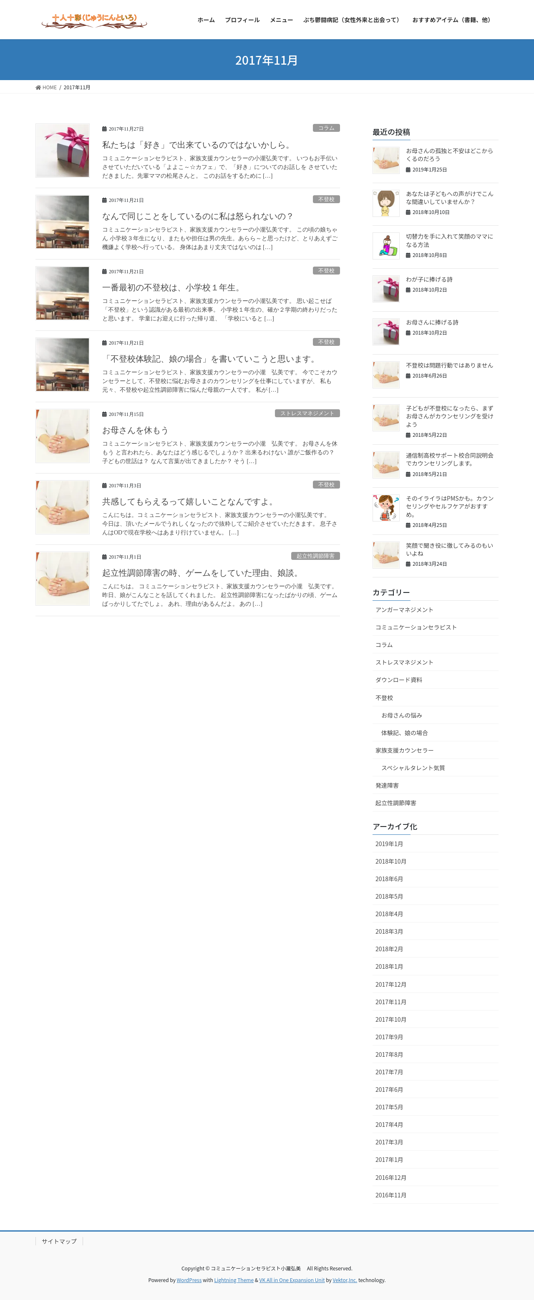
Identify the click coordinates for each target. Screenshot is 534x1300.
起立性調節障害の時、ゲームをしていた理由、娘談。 (202, 572)
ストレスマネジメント (307, 413)
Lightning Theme (234, 1279)
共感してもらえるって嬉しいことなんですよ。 (189, 501)
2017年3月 (389, 1142)
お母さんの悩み (401, 715)
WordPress (189, 1279)
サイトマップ (59, 1241)
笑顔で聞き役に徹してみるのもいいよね (449, 549)
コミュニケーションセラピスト (416, 627)
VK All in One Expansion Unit (292, 1279)
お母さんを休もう (135, 430)
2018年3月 (389, 931)
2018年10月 (391, 861)
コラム (326, 128)
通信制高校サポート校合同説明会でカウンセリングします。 (450, 459)
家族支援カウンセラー (404, 750)
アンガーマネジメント (404, 609)
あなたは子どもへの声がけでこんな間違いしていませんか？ (450, 197)
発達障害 (387, 785)
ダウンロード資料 (398, 679)
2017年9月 (389, 1037)
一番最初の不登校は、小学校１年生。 (173, 287)
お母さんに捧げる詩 (432, 322)
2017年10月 (391, 1019)
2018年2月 (389, 949)
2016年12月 (391, 1177)
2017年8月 (389, 1054)
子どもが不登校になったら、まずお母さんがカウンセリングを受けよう (450, 416)
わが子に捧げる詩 (429, 279)
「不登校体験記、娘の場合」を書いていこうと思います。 (210, 358)
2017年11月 (391, 1002)
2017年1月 (389, 1159)
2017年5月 (389, 1107)
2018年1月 (389, 966)
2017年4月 (389, 1124)
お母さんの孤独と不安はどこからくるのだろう (450, 154)
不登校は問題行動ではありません (450, 365)
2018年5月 (389, 896)
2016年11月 (391, 1195)
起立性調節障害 (316, 556)
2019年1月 (389, 843)
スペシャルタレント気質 (413, 767)
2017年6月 (389, 1089)
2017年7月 (389, 1072)
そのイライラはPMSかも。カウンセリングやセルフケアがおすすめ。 (450, 506)
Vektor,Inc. (344, 1279)
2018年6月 (389, 878)
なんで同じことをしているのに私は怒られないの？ (198, 216)
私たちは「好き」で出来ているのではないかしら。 (198, 144)
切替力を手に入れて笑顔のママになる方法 (450, 240)
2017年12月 (391, 984)
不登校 (326, 199)
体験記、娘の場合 (404, 732)
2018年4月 (389, 913)
